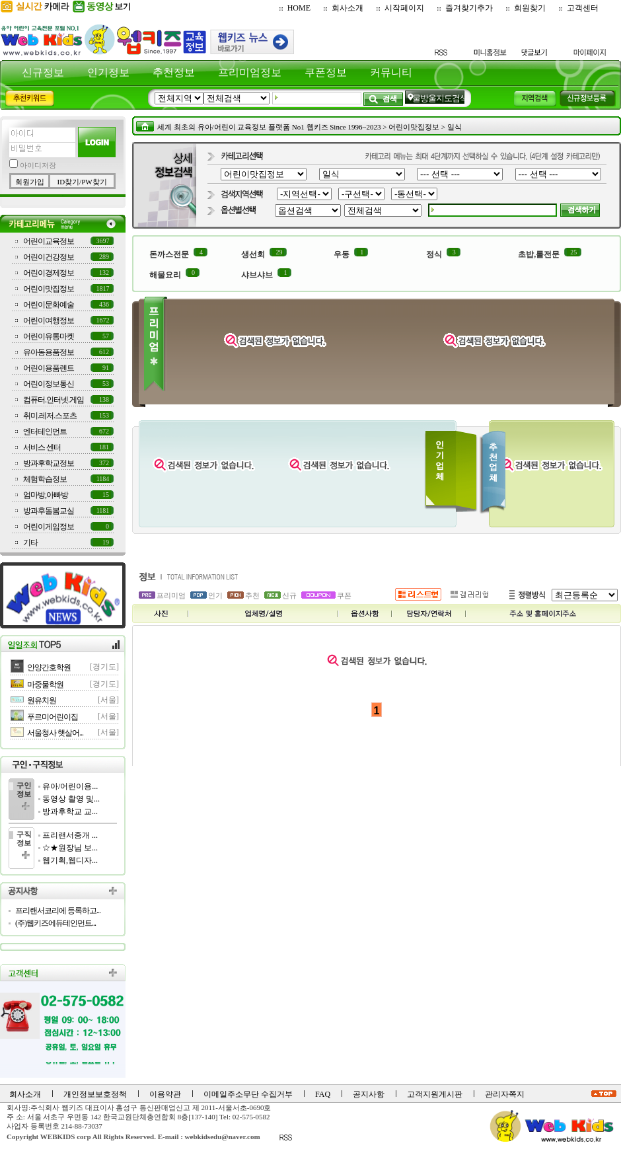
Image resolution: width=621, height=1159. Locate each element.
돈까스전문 (169, 254)
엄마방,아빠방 (45, 495)
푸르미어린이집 (52, 717)
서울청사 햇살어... (55, 732)
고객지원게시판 (434, 1094)
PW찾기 (94, 182)
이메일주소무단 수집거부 (248, 1094)
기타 (30, 542)
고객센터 (583, 8)
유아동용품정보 (48, 352)
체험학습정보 (45, 479)
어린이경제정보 (48, 273)
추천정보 (174, 72)
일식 (454, 127)
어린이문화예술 (48, 304)
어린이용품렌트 (48, 368)
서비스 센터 (42, 447)
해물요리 (165, 275)
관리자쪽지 (505, 1094)
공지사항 (368, 1094)
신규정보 (43, 72)
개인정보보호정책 (95, 1094)
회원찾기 (530, 8)
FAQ (322, 1094)
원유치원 (41, 700)
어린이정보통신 (48, 384)
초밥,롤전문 (539, 254)
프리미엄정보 (249, 72)
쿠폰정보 (326, 72)
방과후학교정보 (48, 463)
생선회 (253, 254)
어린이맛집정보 (48, 288)
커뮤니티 (391, 72)
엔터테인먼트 (45, 431)
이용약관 (165, 1094)
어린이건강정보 (48, 257)
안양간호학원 (49, 667)
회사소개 (347, 8)
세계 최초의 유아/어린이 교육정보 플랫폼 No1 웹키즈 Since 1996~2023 (269, 127)
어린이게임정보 (48, 526)
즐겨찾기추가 (469, 8)
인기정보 (108, 72)
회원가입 (29, 182)
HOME (298, 8)
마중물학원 (45, 684)
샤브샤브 (257, 275)
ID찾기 (68, 182)
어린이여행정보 (48, 320)
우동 (341, 254)
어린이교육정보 (48, 241)
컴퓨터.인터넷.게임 (53, 399)
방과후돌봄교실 (48, 510)
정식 (434, 254)
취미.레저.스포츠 (50, 415)
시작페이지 (404, 8)
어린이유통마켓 (48, 336)
